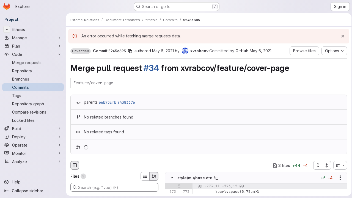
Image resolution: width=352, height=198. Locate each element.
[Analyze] (33, 161)
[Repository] (33, 71)
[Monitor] (33, 153)
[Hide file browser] (74, 165)
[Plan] (33, 46)
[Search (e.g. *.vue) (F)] (114, 187)
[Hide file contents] (172, 178)
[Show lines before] (179, 186)
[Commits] (33, 87)
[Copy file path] (216, 178)
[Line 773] (171, 192)
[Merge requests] (33, 62)
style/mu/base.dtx (194, 177)
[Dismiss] (341, 36)
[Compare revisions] (33, 112)
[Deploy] (33, 137)
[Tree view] (154, 176)
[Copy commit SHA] (130, 51)
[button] (80, 51)
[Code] (33, 54)
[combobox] (338, 165)
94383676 (126, 102)
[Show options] (338, 178)
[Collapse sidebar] (33, 191)
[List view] (145, 176)
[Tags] (33, 95)
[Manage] (33, 38)
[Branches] (33, 79)
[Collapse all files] (325, 165)
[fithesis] (33, 29)
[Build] (33, 128)
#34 (151, 68)
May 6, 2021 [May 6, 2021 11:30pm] (163, 50)
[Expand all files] (316, 165)
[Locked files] (33, 120)
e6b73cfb (107, 102)
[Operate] (33, 145)
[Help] (33, 182)
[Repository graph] (33, 104)
